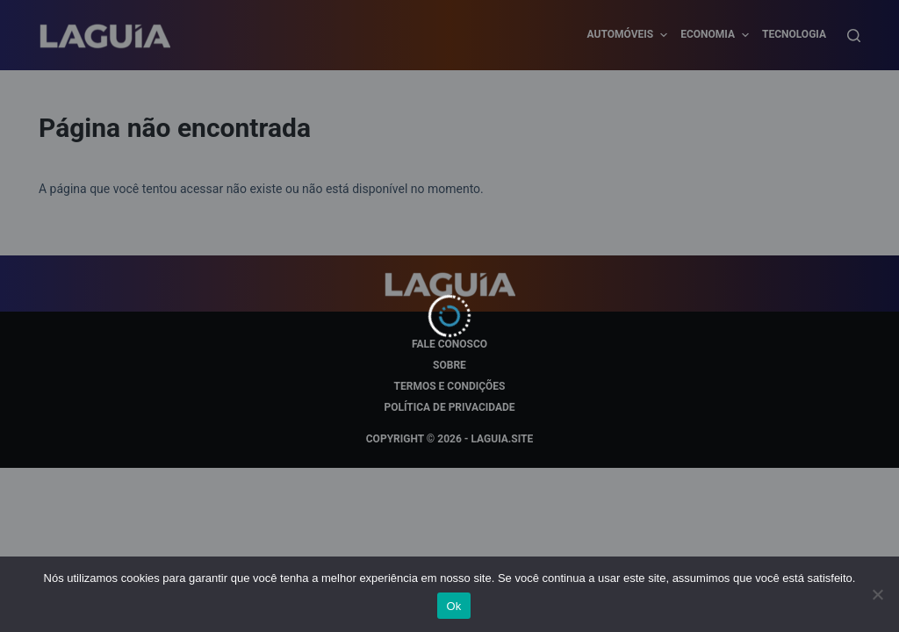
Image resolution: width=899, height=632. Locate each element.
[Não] (877, 594)
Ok (453, 606)
